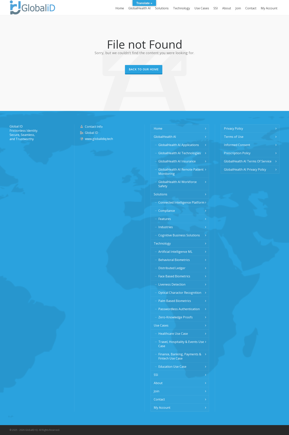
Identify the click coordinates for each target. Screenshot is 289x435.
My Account (162, 407)
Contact (159, 399)
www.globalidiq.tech (99, 139)
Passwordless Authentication (179, 309)
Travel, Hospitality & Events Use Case (181, 344)
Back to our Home (144, 69)
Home (158, 128)
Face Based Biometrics (174, 276)
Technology (162, 243)
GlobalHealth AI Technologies (179, 153)
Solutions (160, 194)
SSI (156, 375)
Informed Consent (237, 145)
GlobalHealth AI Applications (178, 145)
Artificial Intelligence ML (175, 252)
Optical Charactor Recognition (179, 293)
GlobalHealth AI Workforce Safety (177, 184)
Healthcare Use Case (173, 333)
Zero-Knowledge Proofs (175, 317)
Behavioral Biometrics (174, 260)
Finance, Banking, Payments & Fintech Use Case (179, 356)
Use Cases (161, 325)
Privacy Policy (233, 128)
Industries (165, 227)
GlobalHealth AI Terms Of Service (247, 161)
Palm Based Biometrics (174, 301)
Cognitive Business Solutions (179, 235)
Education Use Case (172, 366)
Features (164, 219)
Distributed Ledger (171, 268)
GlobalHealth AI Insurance (177, 161)
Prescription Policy (237, 153)
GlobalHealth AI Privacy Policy (245, 169)
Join (156, 391)
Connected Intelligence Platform (181, 202)
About (158, 383)
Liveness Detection (171, 284)
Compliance (166, 211)
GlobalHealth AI (165, 137)
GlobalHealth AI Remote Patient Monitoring (181, 171)
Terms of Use (233, 137)
